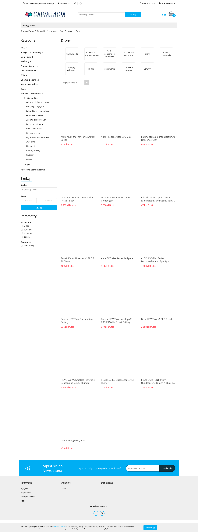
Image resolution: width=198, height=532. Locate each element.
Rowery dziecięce (34, 150)
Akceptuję (150, 527)
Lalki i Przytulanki (34, 128)
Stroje (26, 164)
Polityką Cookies (59, 526)
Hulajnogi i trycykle (35, 106)
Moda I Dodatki (29, 84)
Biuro (24, 89)
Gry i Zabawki (30, 98)
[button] (26, 482)
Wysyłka (24, 488)
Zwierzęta (30, 141)
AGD (24, 47)
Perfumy (26, 61)
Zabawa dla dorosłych (36, 119)
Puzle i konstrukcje (34, 124)
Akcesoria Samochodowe (34, 169)
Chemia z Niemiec (30, 79)
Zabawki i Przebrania (32, 93)
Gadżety (30, 155)
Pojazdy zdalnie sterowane (38, 102)
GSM (24, 75)
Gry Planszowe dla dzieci (37, 137)
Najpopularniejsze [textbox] (69, 82)
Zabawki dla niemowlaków (38, 111)
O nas (63, 488)
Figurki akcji (31, 146)
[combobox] (75, 82)
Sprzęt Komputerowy (32, 52)
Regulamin (26, 492)
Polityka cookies (28, 496)
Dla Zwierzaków (29, 70)
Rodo (23, 500)
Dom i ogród (27, 56)
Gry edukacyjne (33, 133)
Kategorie (29, 25)
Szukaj (39, 207)
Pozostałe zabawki (34, 115)
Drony (29, 159)
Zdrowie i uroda (29, 66)
